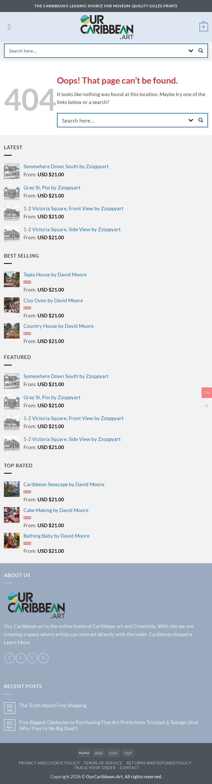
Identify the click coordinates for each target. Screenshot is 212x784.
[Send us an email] (32, 658)
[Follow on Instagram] (21, 658)
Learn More (17, 642)
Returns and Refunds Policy (159, 763)
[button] (9, 27)
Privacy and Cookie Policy (49, 763)
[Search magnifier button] (201, 51)
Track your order (95, 767)
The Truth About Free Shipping (52, 705)
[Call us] (43, 658)
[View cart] (203, 27)
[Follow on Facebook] (9, 658)
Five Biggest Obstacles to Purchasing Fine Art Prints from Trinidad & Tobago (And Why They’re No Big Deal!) (108, 725)
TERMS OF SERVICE (103, 763)
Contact (129, 767)
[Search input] (96, 50)
